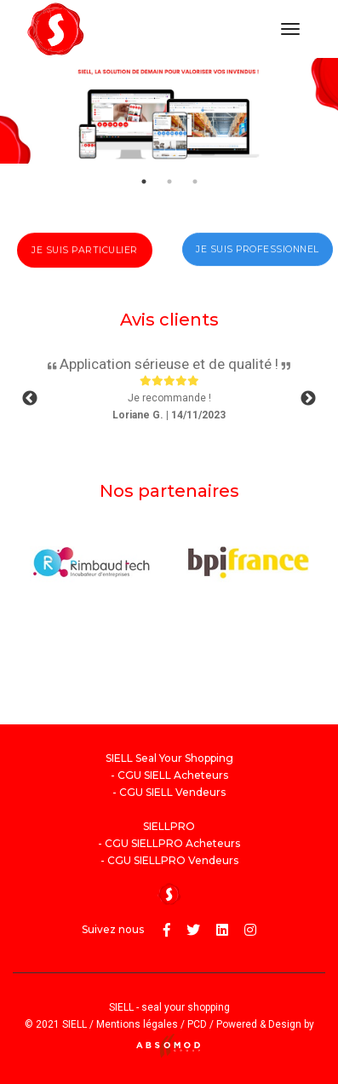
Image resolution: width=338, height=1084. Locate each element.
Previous (30, 399)
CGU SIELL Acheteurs (172, 775)
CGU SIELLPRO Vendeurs (172, 860)
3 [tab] (194, 181)
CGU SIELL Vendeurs (172, 792)
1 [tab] (143, 181)
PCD (197, 1024)
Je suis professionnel (257, 257)
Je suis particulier (85, 258)
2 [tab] (169, 181)
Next (308, 399)
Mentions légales (137, 1024)
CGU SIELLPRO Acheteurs (172, 843)
